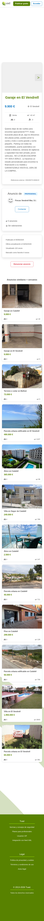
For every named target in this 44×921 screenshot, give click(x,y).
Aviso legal (22, 869)
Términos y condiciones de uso (22, 864)
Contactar (22, 209)
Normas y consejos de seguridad (22, 827)
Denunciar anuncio (21, 264)
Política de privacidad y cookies (22, 860)
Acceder (36, 4)
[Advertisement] (22, 35)
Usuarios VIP (22, 836)
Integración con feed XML (22, 840)
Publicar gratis (21, 4)
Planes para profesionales (22, 831)
